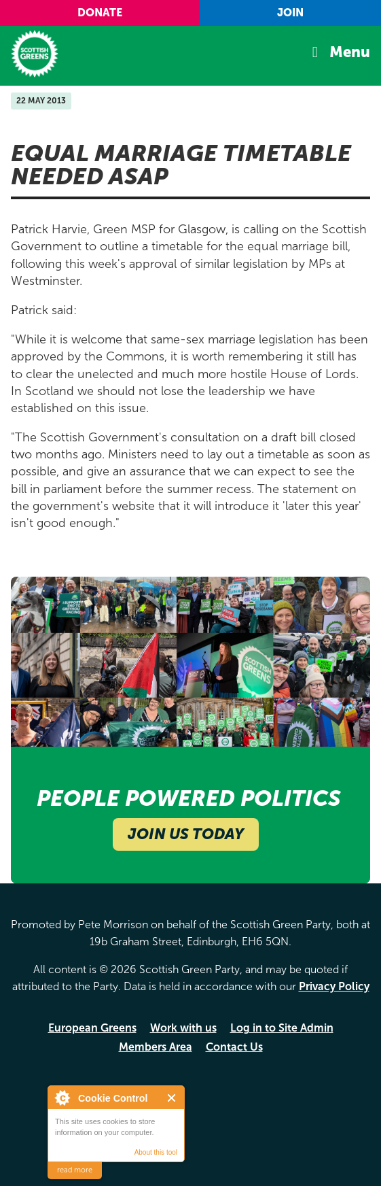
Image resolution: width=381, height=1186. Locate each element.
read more (74, 1170)
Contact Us (234, 1046)
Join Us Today (186, 834)
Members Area (155, 1046)
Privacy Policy (334, 986)
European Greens (92, 1027)
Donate (99, 12)
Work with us (183, 1027)
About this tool (155, 1152)
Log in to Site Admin (281, 1027)
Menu (349, 52)
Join (290, 12)
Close (172, 1098)
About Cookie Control (61, 1097)
